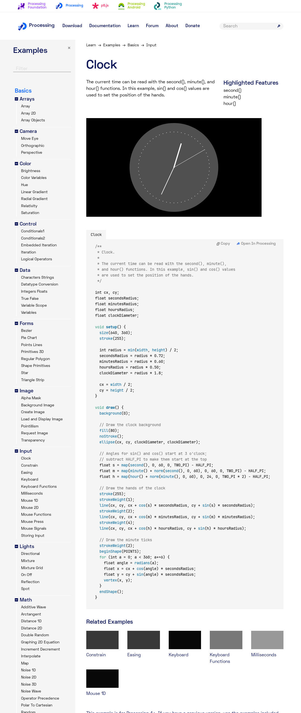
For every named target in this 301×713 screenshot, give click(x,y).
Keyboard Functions (39, 487)
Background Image (37, 405)
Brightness (30, 171)
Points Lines (31, 345)
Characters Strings (37, 278)
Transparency (33, 440)
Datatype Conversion (39, 284)
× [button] (69, 48)
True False (30, 299)
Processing (36, 25)
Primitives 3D (32, 352)
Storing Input (32, 536)
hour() (229, 104)
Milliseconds (32, 493)
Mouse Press (32, 522)
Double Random (35, 635)
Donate (192, 26)
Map (25, 663)
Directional (30, 554)
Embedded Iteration (39, 245)
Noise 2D (28, 677)
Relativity (29, 206)
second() (232, 91)
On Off (26, 575)
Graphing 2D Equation (40, 642)
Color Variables (34, 178)
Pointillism (30, 426)
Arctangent (31, 614)
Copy (223, 244)
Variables (28, 313)
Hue (24, 185)
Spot (25, 589)
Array (25, 106)
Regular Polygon (35, 359)
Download (72, 26)
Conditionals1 (32, 231)
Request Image (34, 433)
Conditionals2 (33, 238)
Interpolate (31, 656)
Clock (26, 458)
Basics (133, 45)
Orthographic (32, 146)
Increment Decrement (40, 649)
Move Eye (29, 139)
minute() (232, 97)
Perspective (31, 153)
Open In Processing (256, 244)
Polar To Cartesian (36, 705)
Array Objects (33, 120)
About (172, 26)
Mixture (28, 561)
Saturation (30, 213)
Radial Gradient (34, 199)
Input (151, 45)
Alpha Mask (31, 398)
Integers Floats (34, 291)
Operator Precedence (40, 698)
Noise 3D (28, 684)
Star (24, 373)
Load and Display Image (42, 419)
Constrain (29, 465)
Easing (27, 473)
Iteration (28, 252)
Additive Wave (33, 607)
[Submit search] (278, 26)
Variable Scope (34, 305)
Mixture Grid (32, 568)
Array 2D (28, 113)
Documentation (105, 26)
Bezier (26, 331)
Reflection (30, 582)
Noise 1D (28, 670)
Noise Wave (31, 691)
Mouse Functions (36, 515)
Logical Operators (36, 259)
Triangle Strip (32, 380)
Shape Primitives (35, 366)
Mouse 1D (29, 501)
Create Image (33, 412)
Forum (152, 26)
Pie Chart (29, 338)
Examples (111, 45)
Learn (133, 26)
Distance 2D (31, 628)
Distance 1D (31, 621)
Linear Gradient (34, 192)
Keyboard (29, 479)
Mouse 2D (30, 508)
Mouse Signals (33, 529)
